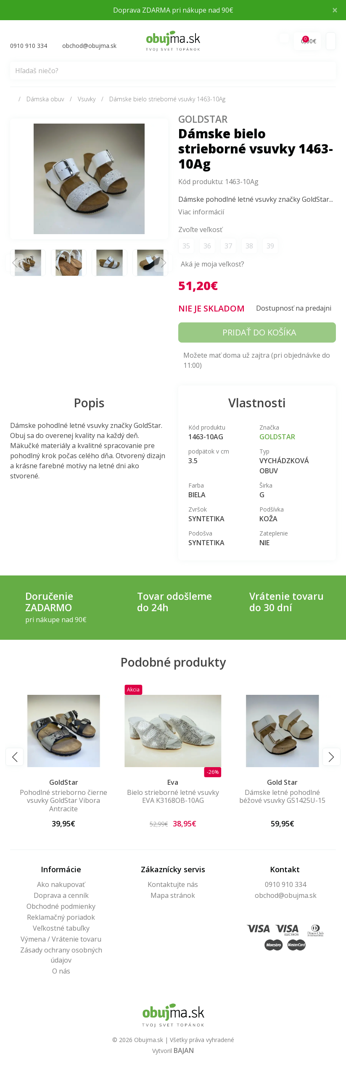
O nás (61, 971)
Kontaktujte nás (173, 884)
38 (249, 246)
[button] (14, 758)
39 (270, 246)
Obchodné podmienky (60, 906)
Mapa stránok (173, 895)
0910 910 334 (285, 884)
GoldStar (202, 119)
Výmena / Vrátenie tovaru (61, 939)
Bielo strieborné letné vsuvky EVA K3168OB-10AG (282, 797)
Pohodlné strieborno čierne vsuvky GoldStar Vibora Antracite (173, 801)
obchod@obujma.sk (286, 895)
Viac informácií (201, 212)
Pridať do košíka (259, 332)
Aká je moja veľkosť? (212, 264)
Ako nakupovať (61, 884)
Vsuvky (86, 99)
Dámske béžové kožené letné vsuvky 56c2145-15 (63, 797)
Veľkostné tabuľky (61, 928)
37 (228, 246)
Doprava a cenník (61, 895)
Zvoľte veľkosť (200, 230)
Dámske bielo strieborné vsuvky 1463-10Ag (167, 99)
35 (186, 246)
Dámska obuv (45, 99)
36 (207, 246)
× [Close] (335, 9)
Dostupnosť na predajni (293, 308)
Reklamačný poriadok (61, 917)
